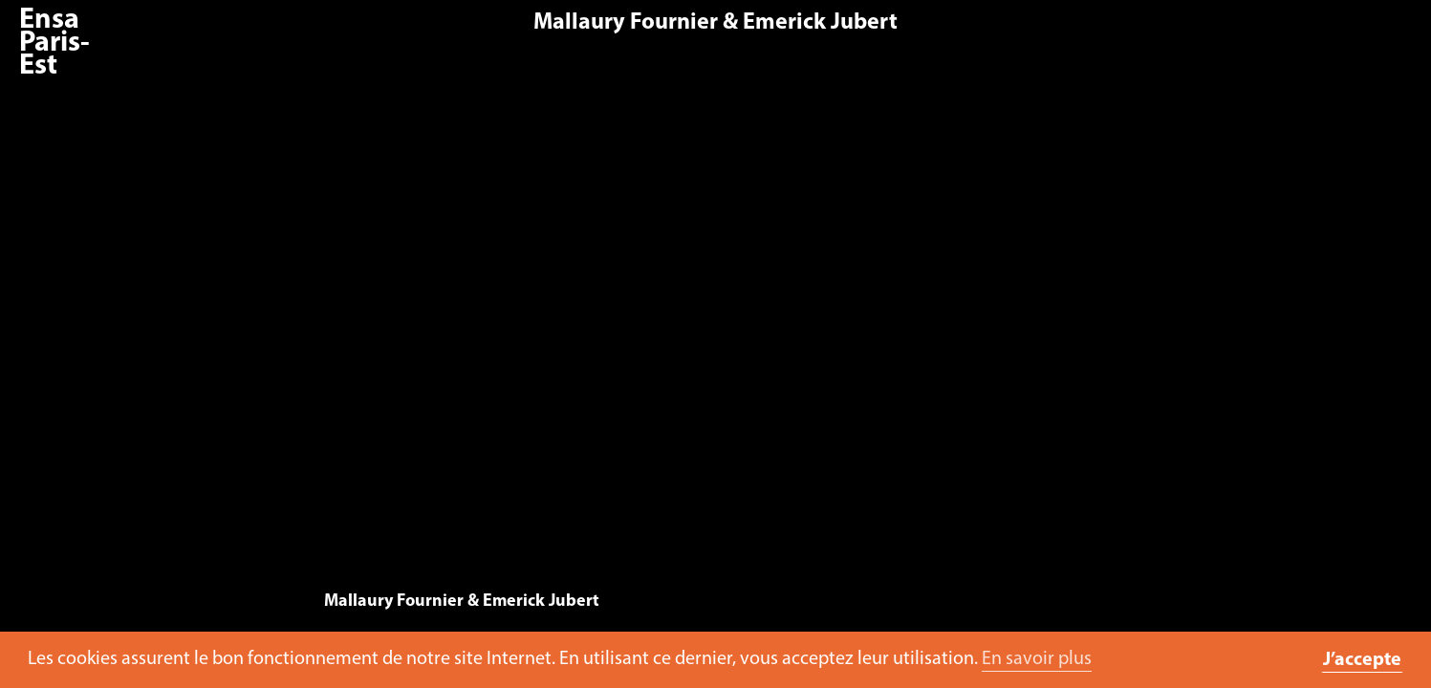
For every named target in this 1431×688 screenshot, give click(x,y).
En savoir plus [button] (1037, 659)
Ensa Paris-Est (54, 43)
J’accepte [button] (1362, 660)
